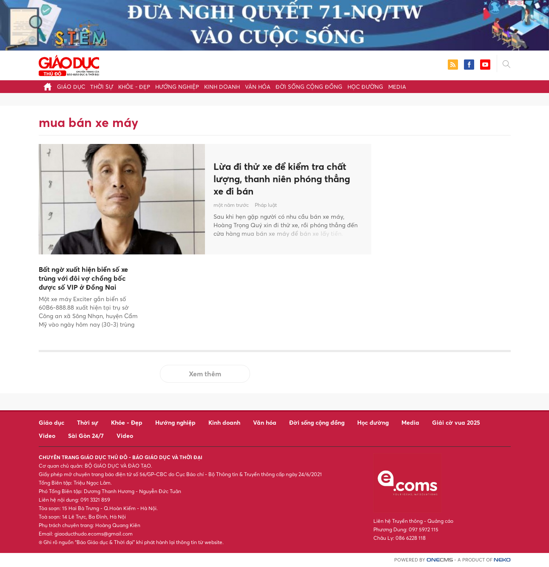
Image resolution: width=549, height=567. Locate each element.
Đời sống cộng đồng (309, 86)
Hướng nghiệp (177, 86)
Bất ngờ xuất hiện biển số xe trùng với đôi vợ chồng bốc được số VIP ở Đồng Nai (83, 278)
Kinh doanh (222, 86)
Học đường (365, 86)
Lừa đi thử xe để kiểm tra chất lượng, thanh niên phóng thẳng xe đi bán (285, 179)
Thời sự (101, 86)
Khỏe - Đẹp (134, 86)
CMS (440, 560)
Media (397, 86)
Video (47, 435)
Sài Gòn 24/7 (86, 435)
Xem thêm (205, 374)
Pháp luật (266, 206)
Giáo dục (71, 86)
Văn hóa (257, 86)
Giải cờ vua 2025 (456, 422)
